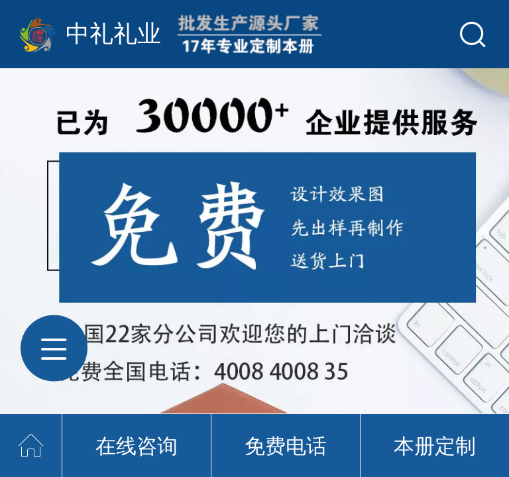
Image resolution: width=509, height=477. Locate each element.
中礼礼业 (113, 33)
